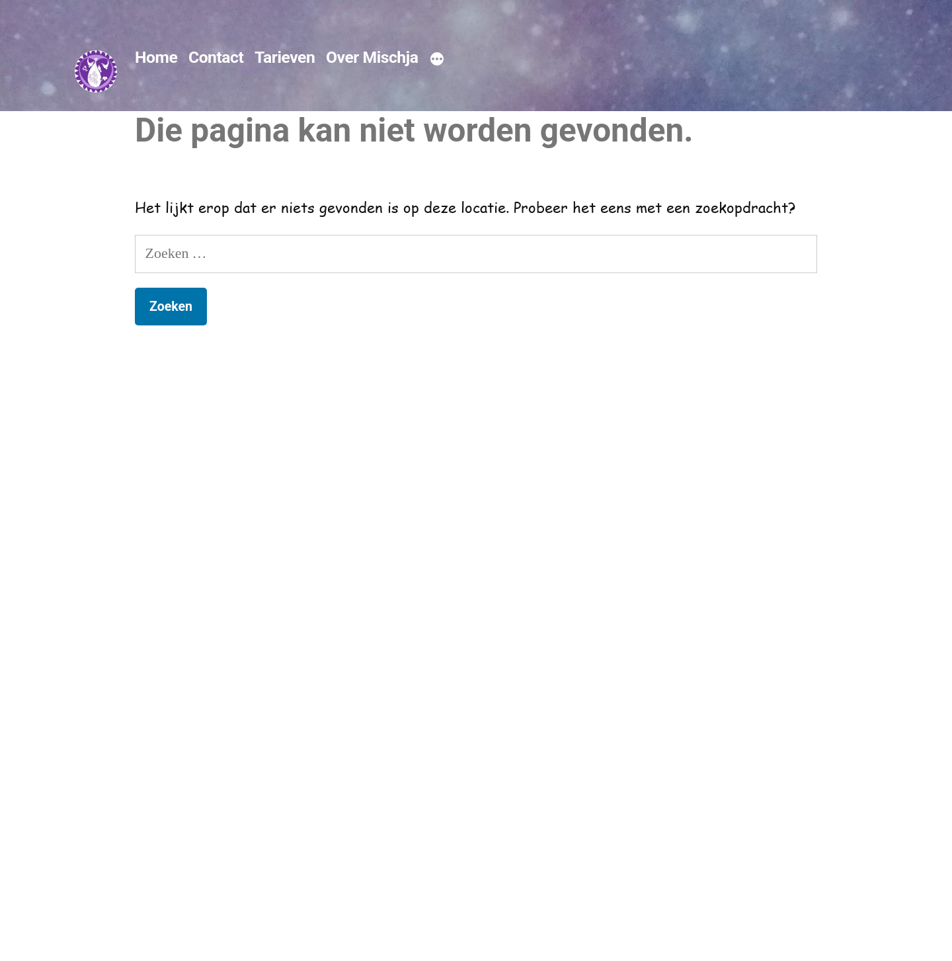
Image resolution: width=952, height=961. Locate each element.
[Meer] (437, 59)
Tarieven (285, 57)
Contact (215, 57)
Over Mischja (372, 57)
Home (156, 57)
